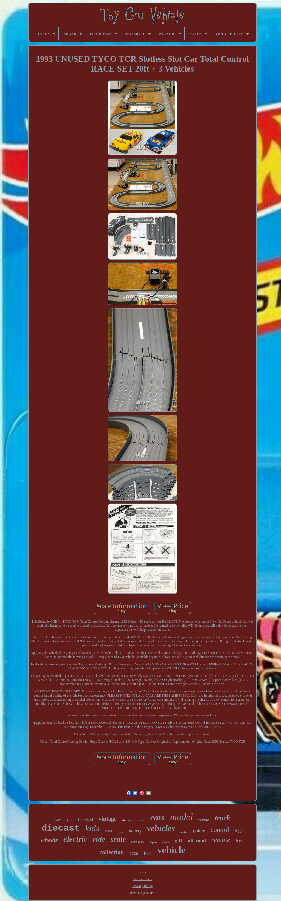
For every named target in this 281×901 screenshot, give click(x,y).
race (165, 841)
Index (142, 872)
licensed (85, 819)
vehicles (161, 828)
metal (183, 832)
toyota (203, 820)
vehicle (171, 850)
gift (178, 840)
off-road (197, 840)
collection (111, 852)
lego (239, 830)
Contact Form (142, 879)
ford (69, 820)
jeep (147, 852)
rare (58, 820)
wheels (49, 840)
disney (127, 820)
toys (240, 840)
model (181, 817)
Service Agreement (142, 893)
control (219, 829)
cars (157, 817)
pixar (133, 853)
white (120, 832)
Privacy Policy (142, 886)
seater (141, 820)
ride (99, 839)
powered (137, 841)
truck (222, 818)
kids (92, 828)
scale (118, 839)
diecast (61, 828)
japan (153, 842)
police (199, 830)
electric (75, 839)
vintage (107, 818)
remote (220, 839)
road (108, 831)
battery (135, 831)
